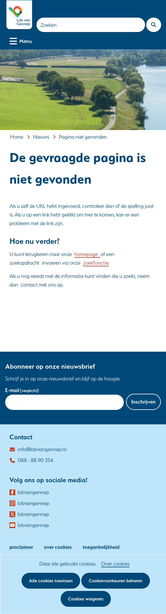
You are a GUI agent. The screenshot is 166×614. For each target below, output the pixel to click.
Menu (25, 40)
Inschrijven (143, 402)
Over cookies (115, 564)
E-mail (22, 390)
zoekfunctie (96, 263)
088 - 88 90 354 (35, 460)
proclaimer (21, 547)
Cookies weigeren (85, 599)
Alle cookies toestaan (51, 580)
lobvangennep (33, 492)
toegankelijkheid (101, 547)
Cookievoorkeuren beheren (115, 580)
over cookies (58, 547)
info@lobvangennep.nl (42, 449)
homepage (87, 254)
